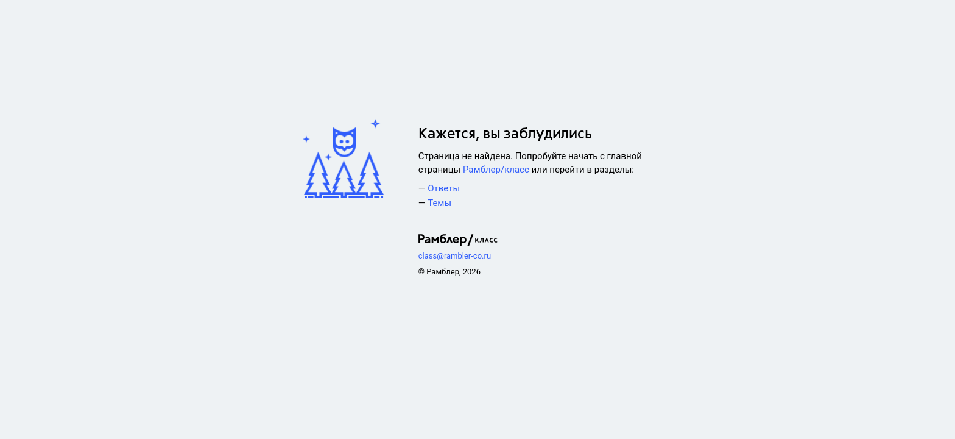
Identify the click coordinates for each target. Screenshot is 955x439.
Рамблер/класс (496, 169)
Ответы (444, 188)
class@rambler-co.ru (454, 255)
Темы (439, 203)
